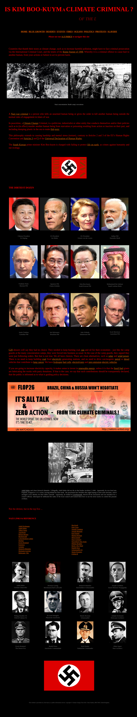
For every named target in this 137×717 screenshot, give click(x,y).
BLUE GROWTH (37, 31)
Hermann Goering (25, 551)
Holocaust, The (24, 553)
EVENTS (61, 31)
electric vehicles (109, 362)
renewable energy (87, 368)
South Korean (19, 144)
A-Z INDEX (66, 37)
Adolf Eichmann (24, 526)
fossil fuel (118, 368)
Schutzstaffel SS (77, 550)
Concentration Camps (26, 539)
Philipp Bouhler (77, 544)
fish (52, 129)
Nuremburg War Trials (79, 542)
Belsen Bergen (23, 534)
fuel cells (67, 362)
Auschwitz (22, 532)
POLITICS (89, 31)
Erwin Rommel (24, 543)
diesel (126, 359)
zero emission (95, 362)
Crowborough (77, 494)
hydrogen (57, 362)
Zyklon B (75, 554)
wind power (123, 356)
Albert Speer (23, 530)
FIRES (70, 31)
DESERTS (50, 31)
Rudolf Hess (76, 548)
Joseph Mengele (77, 531)
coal (44, 359)
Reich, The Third (77, 546)
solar (111, 356)
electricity (56, 359)
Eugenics (22, 545)
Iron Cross (75, 527)
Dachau (21, 541)
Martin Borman (77, 535)
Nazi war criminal (19, 114)
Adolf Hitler (26, 490)
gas (82, 350)
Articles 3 (28, 138)
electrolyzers (78, 362)
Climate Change (30, 123)
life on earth (93, 144)
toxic (57, 129)
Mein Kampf (76, 538)
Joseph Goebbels (77, 529)
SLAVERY (112, 31)
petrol (117, 359)
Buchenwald (23, 536)
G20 (11, 350)
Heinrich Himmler (25, 549)
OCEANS (78, 31)
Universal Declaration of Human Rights (63, 138)
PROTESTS (100, 31)
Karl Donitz (76, 533)
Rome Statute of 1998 (73, 52)
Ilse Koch (75, 525)
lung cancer (38, 362)
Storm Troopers (77, 552)
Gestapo (21, 547)
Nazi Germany (76, 540)
